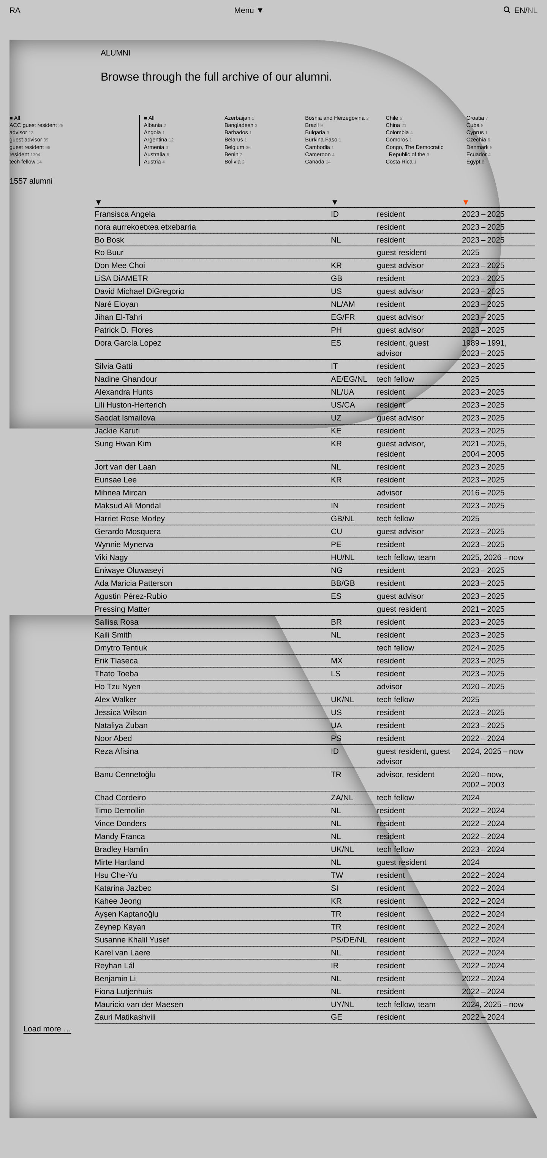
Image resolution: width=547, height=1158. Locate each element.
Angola (154, 133)
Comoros (399, 140)
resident (24, 155)
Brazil (314, 125)
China (396, 125)
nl (532, 10)
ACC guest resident (36, 125)
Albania (155, 125)
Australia (156, 155)
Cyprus (477, 133)
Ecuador (478, 155)
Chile (394, 118)
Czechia (478, 140)
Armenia (156, 147)
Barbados (238, 133)
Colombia (399, 133)
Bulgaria (317, 133)
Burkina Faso (323, 140)
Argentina (159, 140)
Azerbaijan (239, 118)
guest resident (29, 147)
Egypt (475, 162)
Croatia (477, 118)
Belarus (235, 140)
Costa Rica (401, 162)
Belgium (237, 147)
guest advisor (28, 140)
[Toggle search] (507, 10)
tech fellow (25, 162)
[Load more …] (47, 1029)
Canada (317, 162)
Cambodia (319, 147)
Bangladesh (240, 125)
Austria (154, 162)
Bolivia (234, 162)
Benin (233, 155)
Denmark (479, 147)
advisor (21, 133)
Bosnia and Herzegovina (336, 118)
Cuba (475, 125)
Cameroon (320, 155)
